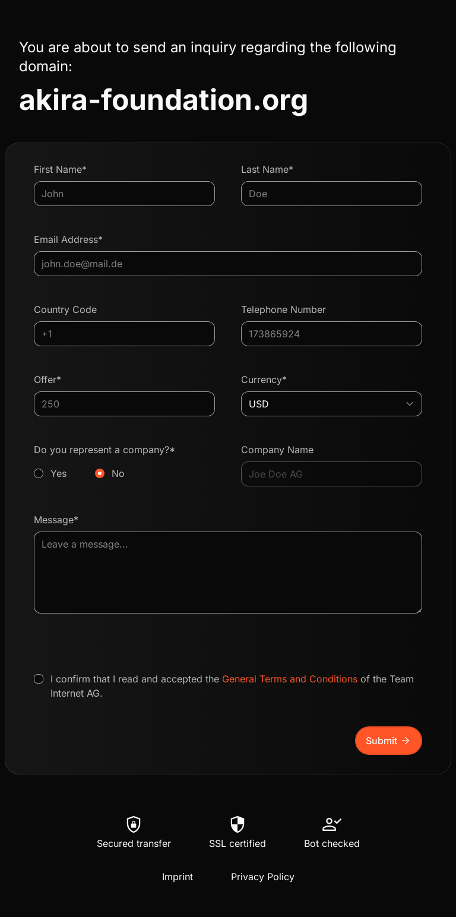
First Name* (60, 169)
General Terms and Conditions (289, 679)
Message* (56, 520)
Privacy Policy (262, 877)
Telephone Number (283, 309)
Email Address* (68, 239)
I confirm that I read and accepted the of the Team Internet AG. (232, 686)
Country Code (65, 309)
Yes (58, 473)
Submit (388, 740)
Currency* (264, 379)
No (118, 473)
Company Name (277, 450)
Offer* (47, 379)
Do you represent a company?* (124, 462)
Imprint (177, 877)
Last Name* (267, 169)
